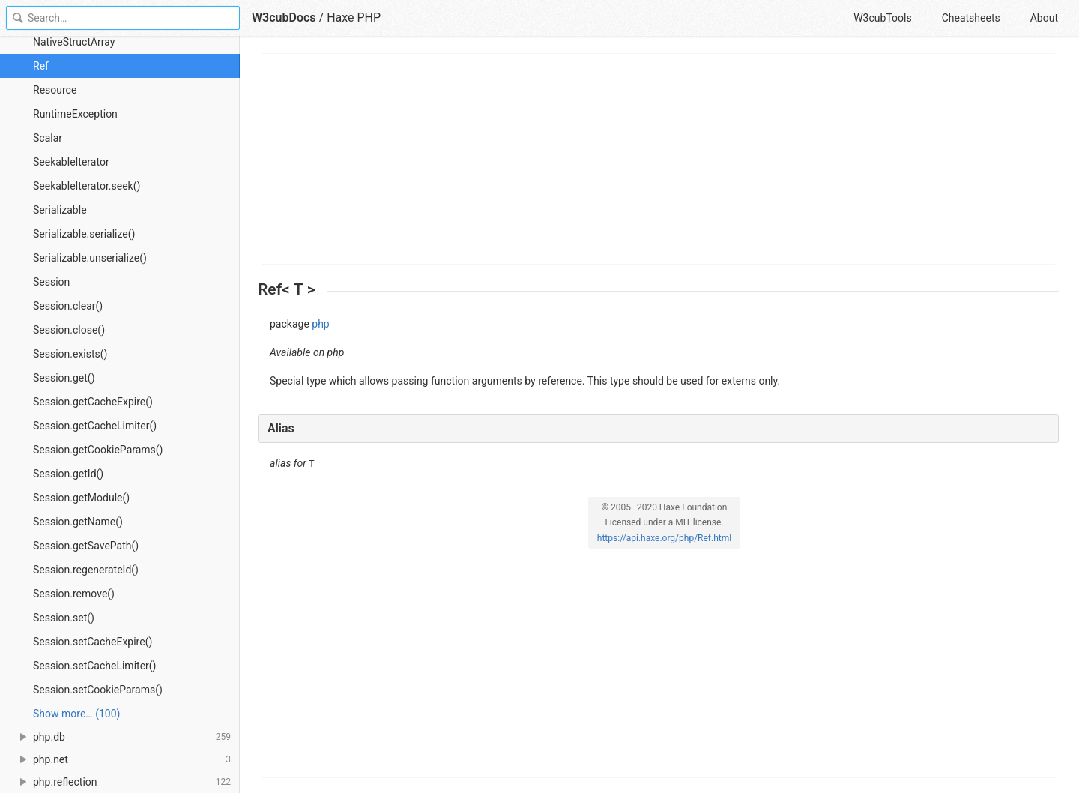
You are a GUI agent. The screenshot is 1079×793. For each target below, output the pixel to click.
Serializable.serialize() (84, 234)
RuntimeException (75, 114)
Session (51, 282)
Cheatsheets (971, 18)
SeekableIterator (71, 162)
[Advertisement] (659, 159)
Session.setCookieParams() (98, 690)
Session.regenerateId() (86, 570)
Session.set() (63, 618)
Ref (41, 66)
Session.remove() (74, 594)
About (1044, 18)
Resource (54, 90)
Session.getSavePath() (86, 546)
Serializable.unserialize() (90, 258)
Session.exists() (70, 354)
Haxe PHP (354, 17)
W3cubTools (882, 18)
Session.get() (64, 378)
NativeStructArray (74, 42)
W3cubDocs (284, 17)
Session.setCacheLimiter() (94, 666)
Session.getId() (68, 474)
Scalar (47, 138)
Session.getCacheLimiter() (95, 426)
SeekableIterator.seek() (86, 186)
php (320, 324)
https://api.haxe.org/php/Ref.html (664, 538)
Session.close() (69, 330)
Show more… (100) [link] (76, 714)
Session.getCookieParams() (98, 450)
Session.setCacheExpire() (92, 642)
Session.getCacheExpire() (93, 402)
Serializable (60, 210)
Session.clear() (68, 306)
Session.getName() (78, 522)
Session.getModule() (81, 498)
